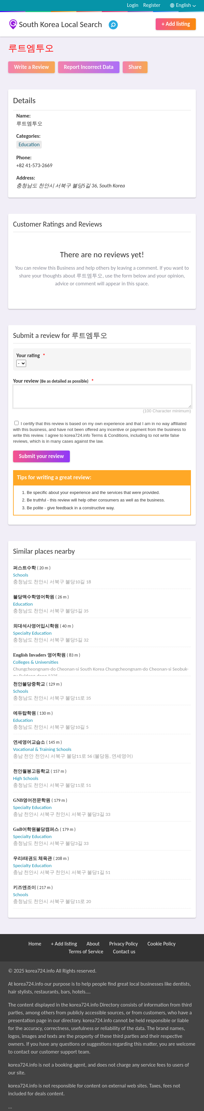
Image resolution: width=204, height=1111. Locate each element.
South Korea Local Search (60, 24)
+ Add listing (176, 24)
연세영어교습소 (29, 742)
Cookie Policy (162, 944)
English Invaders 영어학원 (40, 655)
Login (132, 5)
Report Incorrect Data (89, 67)
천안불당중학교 (29, 684)
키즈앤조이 (25, 887)
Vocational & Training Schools (42, 749)
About (93, 944)
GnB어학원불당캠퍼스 (36, 829)
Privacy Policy (123, 944)
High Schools (25, 778)
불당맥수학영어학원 (34, 597)
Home (34, 944)
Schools (20, 575)
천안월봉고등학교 (32, 771)
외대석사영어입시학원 (36, 626)
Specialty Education (32, 633)
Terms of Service (86, 951)
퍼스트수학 (25, 567)
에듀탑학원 (25, 713)
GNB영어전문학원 (32, 800)
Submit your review (41, 456)
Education (29, 144)
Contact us (124, 951)
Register (151, 5)
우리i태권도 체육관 (33, 858)
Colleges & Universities (35, 662)
